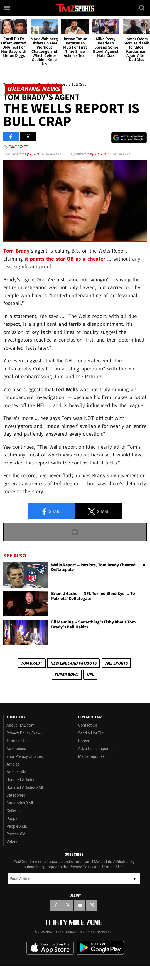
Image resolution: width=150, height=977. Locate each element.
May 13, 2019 (97, 153)
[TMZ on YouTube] (79, 905)
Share (51, 511)
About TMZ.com (20, 725)
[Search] (142, 8)
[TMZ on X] (67, 905)
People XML (16, 826)
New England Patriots (73, 663)
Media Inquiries (91, 756)
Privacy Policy (81, 867)
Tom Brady (31, 663)
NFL (90, 674)
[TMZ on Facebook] (56, 905)
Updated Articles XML (25, 787)
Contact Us (87, 725)
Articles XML (17, 772)
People (12, 818)
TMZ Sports (116, 663)
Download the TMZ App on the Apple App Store (50, 948)
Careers (85, 741)
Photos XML (17, 834)
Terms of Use (17, 741)
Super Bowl (66, 674)
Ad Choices (16, 748)
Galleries (13, 811)
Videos (12, 842)
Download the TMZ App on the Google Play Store (100, 948)
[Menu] (8, 8)
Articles (13, 764)
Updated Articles (20, 779)
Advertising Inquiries (96, 748)
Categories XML (20, 803)
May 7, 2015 (31, 153)
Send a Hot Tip (91, 733)
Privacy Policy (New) (24, 733)
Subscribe (134, 878)
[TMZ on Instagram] (91, 905)
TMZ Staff (18, 146)
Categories (15, 795)
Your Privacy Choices (24, 756)
